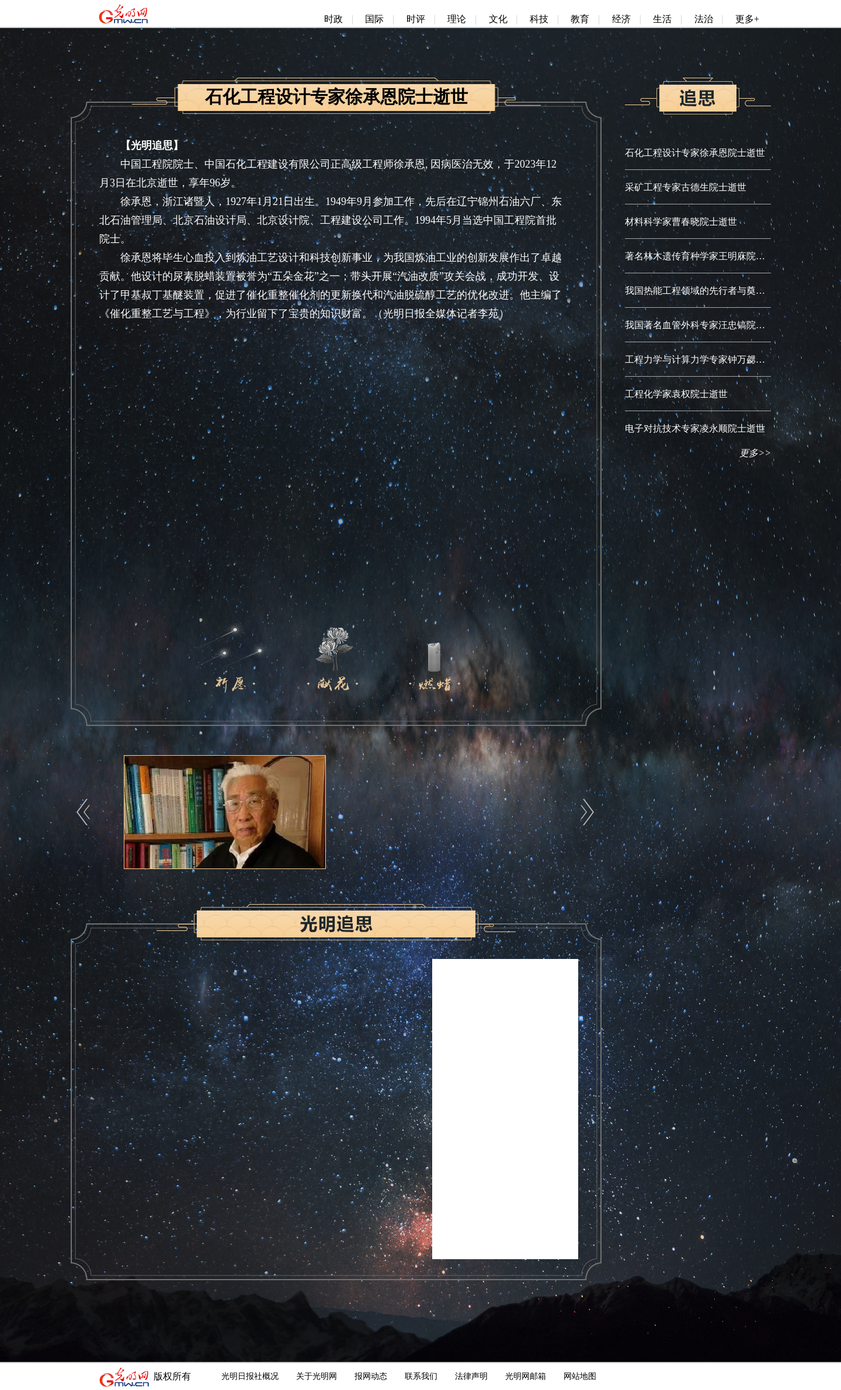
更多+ (747, 19)
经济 (621, 19)
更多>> (755, 453)
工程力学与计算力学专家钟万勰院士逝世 (709, 359)
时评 (415, 19)
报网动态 (371, 1376)
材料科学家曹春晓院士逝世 (681, 222)
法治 (703, 19)
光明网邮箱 (525, 1376)
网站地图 (580, 1376)
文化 (498, 19)
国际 (374, 19)
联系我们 (421, 1376)
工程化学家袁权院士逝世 (676, 394)
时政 (333, 19)
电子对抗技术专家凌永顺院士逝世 (695, 428)
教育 (580, 19)
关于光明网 (316, 1376)
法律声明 (471, 1376)
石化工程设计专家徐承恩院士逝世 (695, 153)
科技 (539, 19)
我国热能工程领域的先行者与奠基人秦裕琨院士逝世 (732, 291)
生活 (662, 19)
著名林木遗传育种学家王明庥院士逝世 (704, 256)
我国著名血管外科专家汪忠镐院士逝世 (704, 325)
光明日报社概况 (250, 1376)
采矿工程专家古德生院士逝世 (685, 187)
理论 (456, 19)
